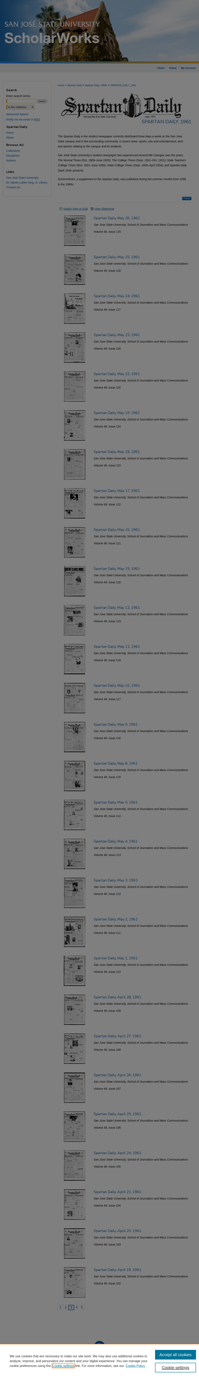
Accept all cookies (175, 1355)
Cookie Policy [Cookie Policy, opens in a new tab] (135, 1366)
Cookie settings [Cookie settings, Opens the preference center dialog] (175, 1367)
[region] (99, 1361)
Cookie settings (63, 1366)
